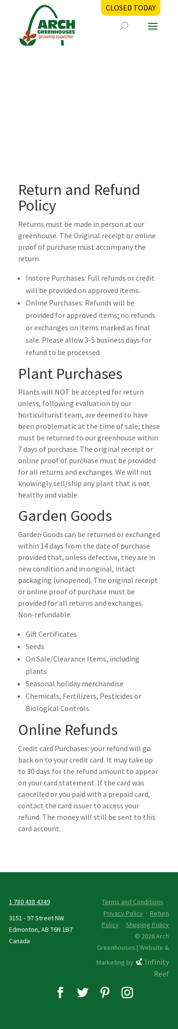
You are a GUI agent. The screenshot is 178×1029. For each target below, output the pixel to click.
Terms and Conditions (132, 901)
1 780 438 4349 (29, 901)
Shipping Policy (147, 924)
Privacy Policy (123, 913)
